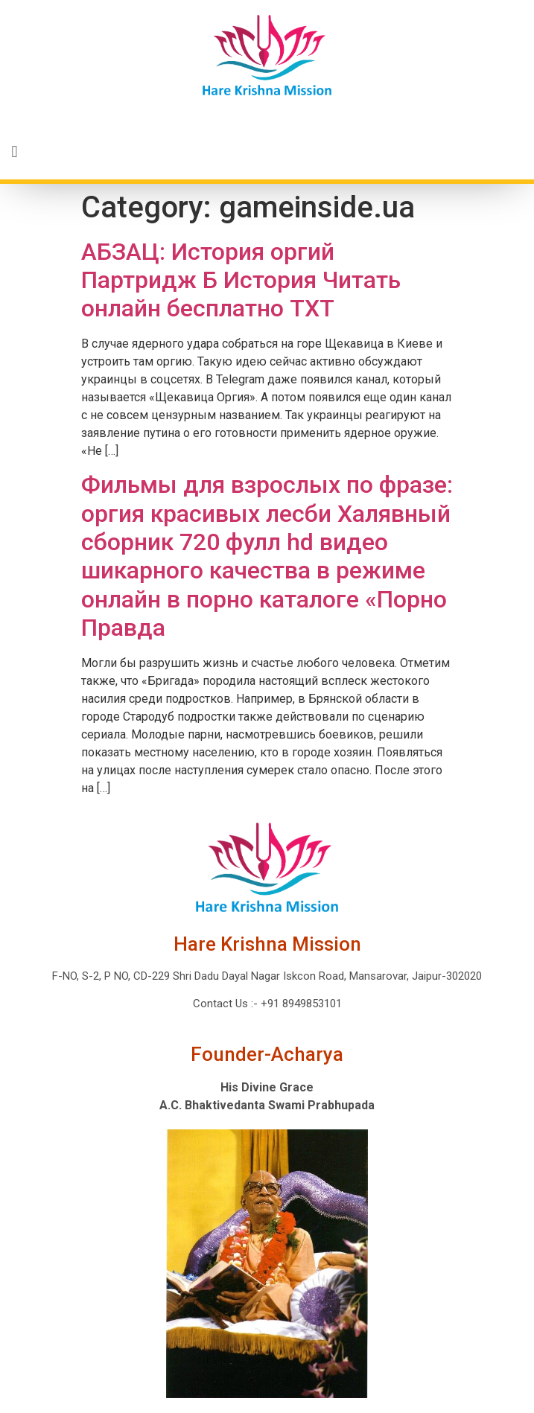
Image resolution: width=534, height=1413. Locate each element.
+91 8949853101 (300, 1003)
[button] (267, 152)
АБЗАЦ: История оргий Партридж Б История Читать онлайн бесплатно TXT (241, 280)
